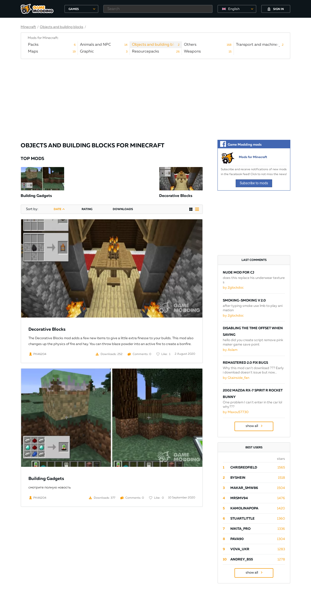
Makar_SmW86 (244, 488)
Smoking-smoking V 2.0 (244, 300)
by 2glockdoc (233, 287)
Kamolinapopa (244, 508)
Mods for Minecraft (253, 157)
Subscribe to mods (254, 183)
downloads (123, 209)
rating (87, 209)
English (234, 9)
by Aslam (230, 350)
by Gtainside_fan (236, 378)
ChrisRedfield (243, 467)
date (57, 209)
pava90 (237, 539)
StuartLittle (242, 518)
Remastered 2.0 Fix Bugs (245, 362)
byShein (237, 477)
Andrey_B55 (241, 559)
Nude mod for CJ (238, 272)
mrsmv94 (239, 498)
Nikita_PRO (240, 529)
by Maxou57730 (236, 412)
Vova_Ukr (239, 549)
